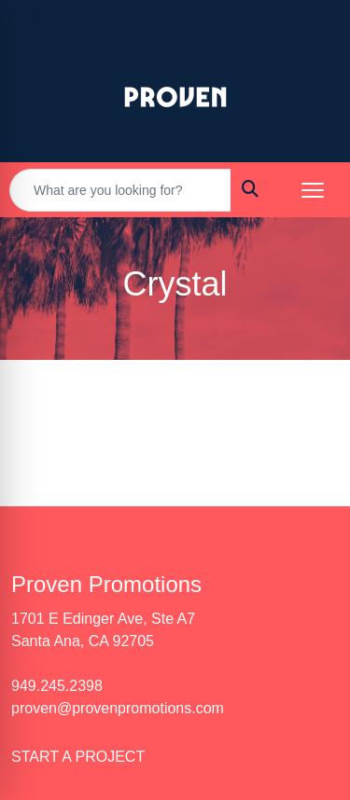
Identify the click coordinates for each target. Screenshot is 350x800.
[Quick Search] (120, 190)
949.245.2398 (57, 686)
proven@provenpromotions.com (117, 708)
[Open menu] (312, 190)
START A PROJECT (78, 757)
